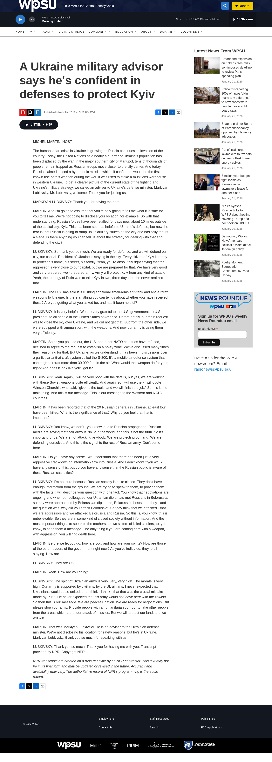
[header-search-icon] (227, 10)
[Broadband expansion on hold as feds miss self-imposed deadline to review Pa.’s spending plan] (207, 74)
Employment (106, 727)
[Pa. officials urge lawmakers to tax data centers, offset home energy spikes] (207, 164)
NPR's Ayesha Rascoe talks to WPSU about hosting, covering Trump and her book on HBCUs (236, 223)
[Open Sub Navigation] (35, 40)
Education (124, 40)
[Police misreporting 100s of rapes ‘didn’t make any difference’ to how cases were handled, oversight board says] (207, 104)
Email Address (208, 337)
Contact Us (105, 736)
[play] (20, 28)
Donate (247, 10)
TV (30, 40)
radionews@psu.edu (213, 378)
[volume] (32, 28)
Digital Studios (71, 40)
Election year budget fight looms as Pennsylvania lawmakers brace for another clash (235, 193)
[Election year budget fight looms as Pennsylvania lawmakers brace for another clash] (207, 190)
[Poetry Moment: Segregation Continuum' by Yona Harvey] (207, 277)
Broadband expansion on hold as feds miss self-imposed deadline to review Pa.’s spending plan (236, 76)
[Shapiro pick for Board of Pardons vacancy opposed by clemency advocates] (207, 138)
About (146, 40)
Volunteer (190, 40)
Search (154, 736)
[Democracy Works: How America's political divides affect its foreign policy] (207, 251)
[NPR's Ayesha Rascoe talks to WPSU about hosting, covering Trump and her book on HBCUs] (207, 221)
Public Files (208, 727)
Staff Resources (159, 727)
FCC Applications (211, 736)
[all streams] (242, 28)
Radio (45, 40)
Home (20, 40)
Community (97, 40)
